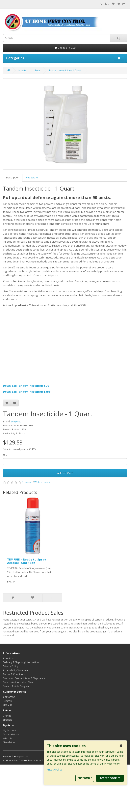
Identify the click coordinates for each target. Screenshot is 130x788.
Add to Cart (65, 473)
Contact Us (9, 697)
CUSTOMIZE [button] (85, 778)
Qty (5, 455)
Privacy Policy (10, 666)
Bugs (37, 70)
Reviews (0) (32, 177)
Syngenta (16, 421)
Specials (7, 719)
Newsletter (9, 742)
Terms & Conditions (14, 674)
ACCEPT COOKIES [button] (110, 778)
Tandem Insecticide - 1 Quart (65, 70)
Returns (7, 701)
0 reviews (27, 482)
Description (12, 177)
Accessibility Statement (16, 670)
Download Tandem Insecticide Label (27, 391)
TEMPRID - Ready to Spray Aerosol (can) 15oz (26, 561)
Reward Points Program (16, 686)
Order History (11, 734)
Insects (22, 70)
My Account (9, 730)
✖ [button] (121, 745)
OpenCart (22, 756)
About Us (8, 658)
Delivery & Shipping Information (21, 662)
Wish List (8, 738)
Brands (7, 715)
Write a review (42, 482)
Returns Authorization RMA (18, 682)
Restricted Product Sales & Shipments (24, 678)
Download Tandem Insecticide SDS (26, 385)
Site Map (8, 705)
